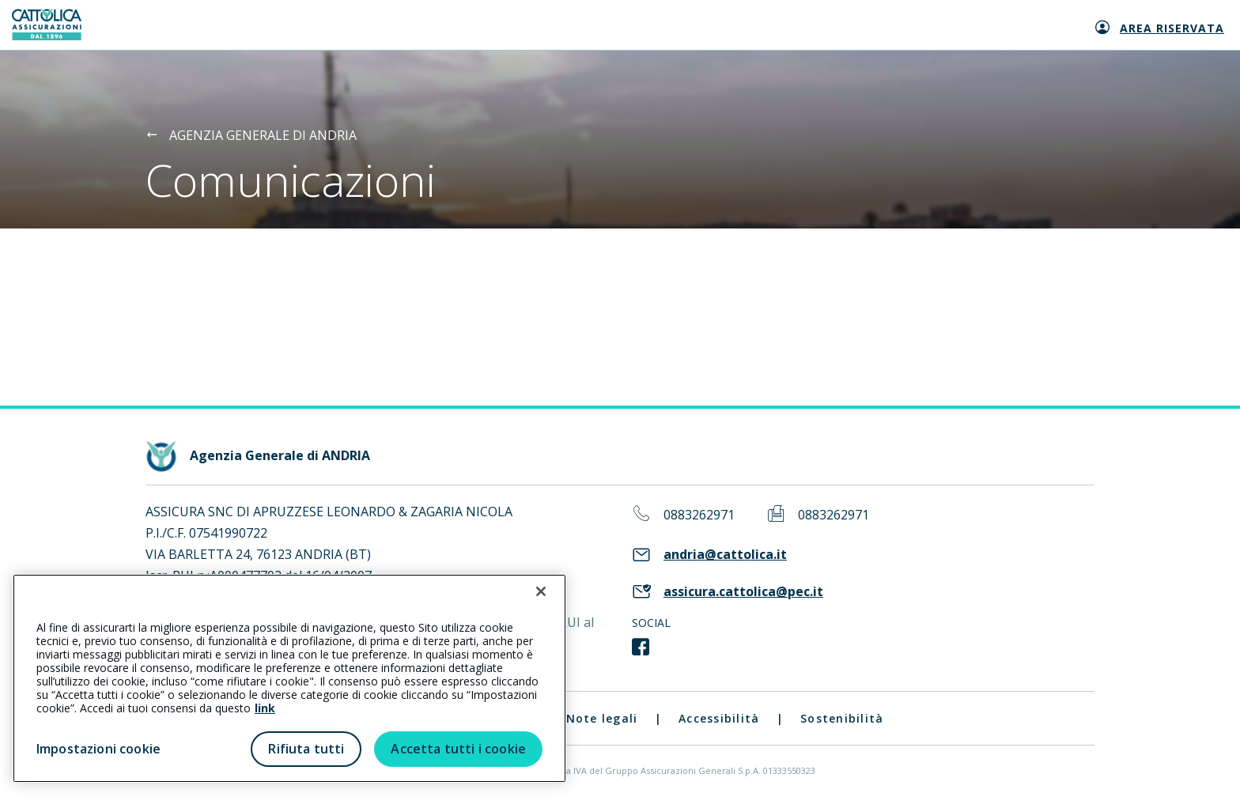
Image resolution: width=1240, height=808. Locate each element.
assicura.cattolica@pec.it (743, 591)
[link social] (640, 647)
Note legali (602, 718)
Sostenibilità (841, 718)
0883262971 (699, 515)
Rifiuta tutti (306, 748)
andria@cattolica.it (725, 554)
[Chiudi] (541, 591)
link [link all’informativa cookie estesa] (265, 707)
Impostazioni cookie (98, 748)
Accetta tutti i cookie (458, 748)
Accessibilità (719, 718)
